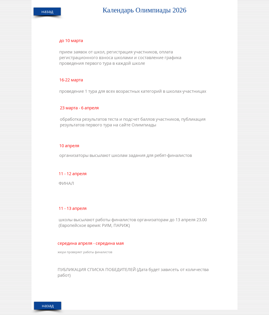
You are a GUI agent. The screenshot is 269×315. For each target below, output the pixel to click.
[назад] (47, 11)
